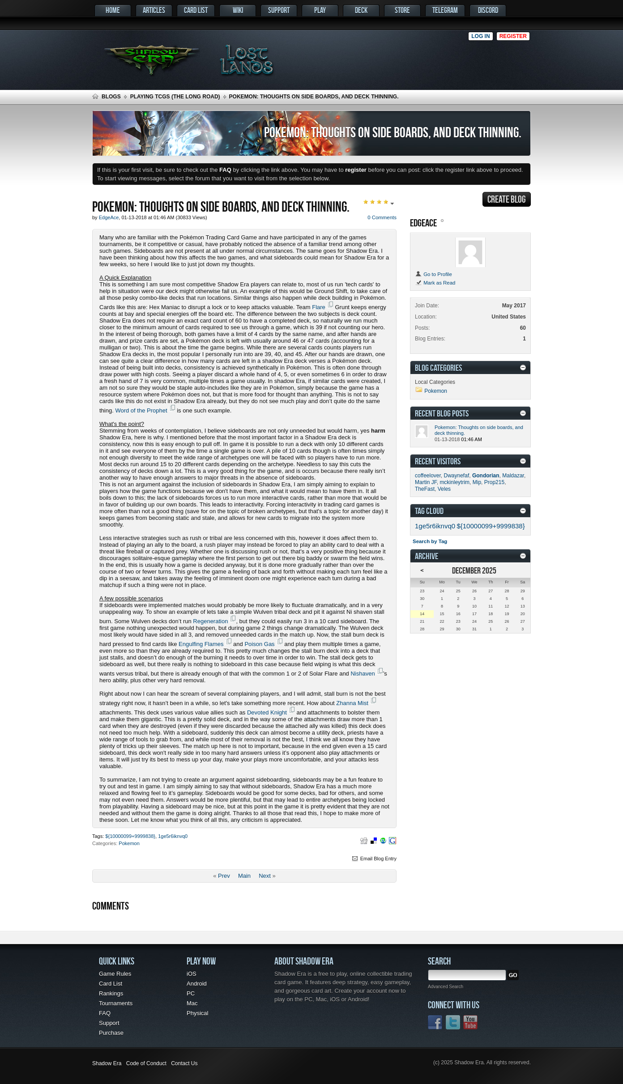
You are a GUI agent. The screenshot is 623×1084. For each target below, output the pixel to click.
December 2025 (474, 570)
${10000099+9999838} (130, 836)
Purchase (111, 1032)
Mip (477, 482)
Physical (197, 1013)
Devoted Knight (267, 712)
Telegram (445, 10)
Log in (480, 36)
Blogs (111, 97)
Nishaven (362, 673)
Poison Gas (259, 644)
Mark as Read (435, 282)
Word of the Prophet (141, 410)
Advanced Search (445, 986)
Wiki (238, 10)
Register (513, 36)
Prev (224, 875)
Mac (192, 1003)
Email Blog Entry (374, 858)
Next (265, 875)
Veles (444, 489)
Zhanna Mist (352, 703)
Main (244, 875)
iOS (191, 973)
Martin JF (426, 482)
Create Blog (506, 199)
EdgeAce (423, 222)
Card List (196, 10)
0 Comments (382, 217)
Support (279, 10)
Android (197, 983)
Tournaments (115, 1003)
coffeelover (428, 475)
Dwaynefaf (456, 475)
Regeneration (210, 621)
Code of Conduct (146, 1063)
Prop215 (494, 482)
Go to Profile (433, 274)
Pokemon (129, 843)
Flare (318, 307)
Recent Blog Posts (442, 413)
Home (113, 10)
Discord (488, 10)
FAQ (105, 1013)
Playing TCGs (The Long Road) (175, 97)
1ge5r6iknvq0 (173, 836)
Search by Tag (430, 541)
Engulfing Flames (201, 644)
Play (320, 10)
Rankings (111, 993)
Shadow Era (106, 1063)
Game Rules (115, 973)
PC (191, 993)
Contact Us (184, 1063)
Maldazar (513, 475)
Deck (361, 10)
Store (402, 10)
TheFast (425, 489)
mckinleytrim (454, 482)
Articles (154, 10)
